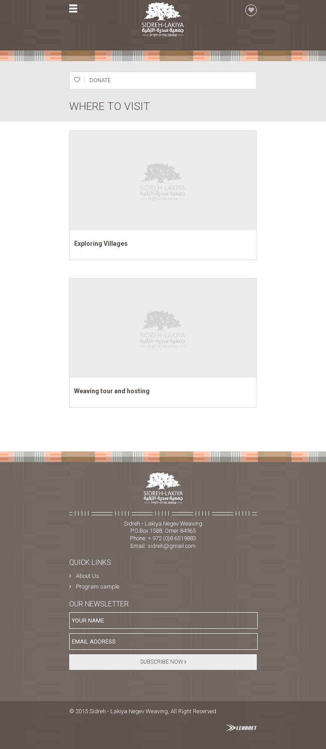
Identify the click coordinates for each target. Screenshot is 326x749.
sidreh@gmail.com (171, 546)
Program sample (97, 586)
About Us (87, 575)
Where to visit (109, 106)
